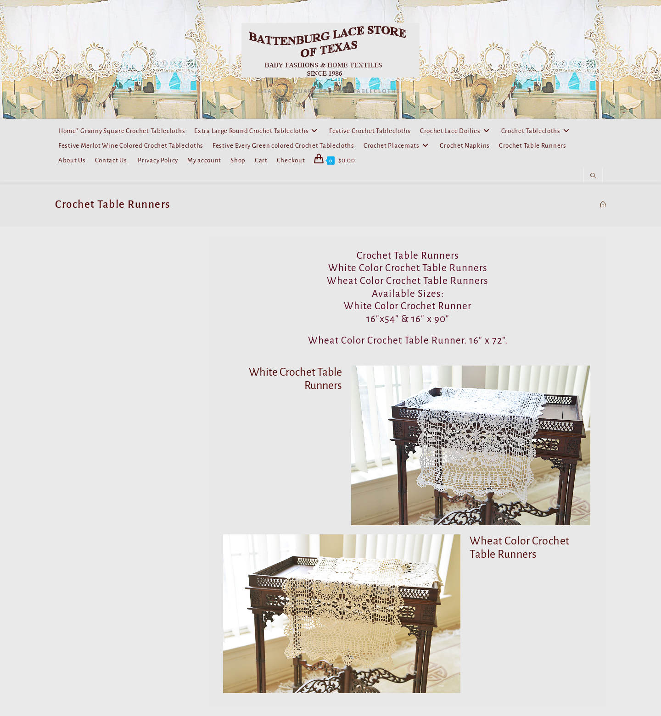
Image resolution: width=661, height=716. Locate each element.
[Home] (603, 204)
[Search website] (593, 176)
